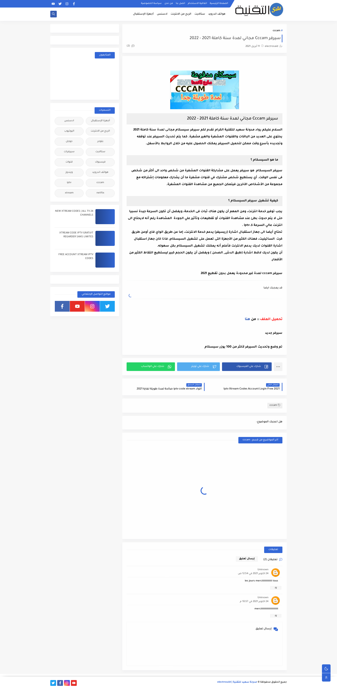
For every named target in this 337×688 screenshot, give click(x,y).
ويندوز (69, 172)
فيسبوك (100, 162)
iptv (69, 182)
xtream (69, 193)
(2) (131, 46)
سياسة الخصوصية (151, 3)
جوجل (69, 141)
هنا (247, 319)
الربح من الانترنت (181, 14)
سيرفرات (69, 151)
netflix (100, 193)
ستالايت (200, 14)
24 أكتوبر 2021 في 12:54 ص (253, 573)
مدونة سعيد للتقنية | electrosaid (237, 682)
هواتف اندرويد (216, 14)
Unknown (262, 569)
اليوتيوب (69, 131)
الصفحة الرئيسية (219, 3)
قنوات (69, 162)
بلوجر (100, 141)
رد (276, 587)
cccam (276, 30)
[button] (247, 366)
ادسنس (162, 14)
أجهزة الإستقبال (143, 14)
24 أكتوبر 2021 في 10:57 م (254, 601)
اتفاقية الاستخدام (197, 3)
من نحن (168, 3)
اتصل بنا (180, 3)
